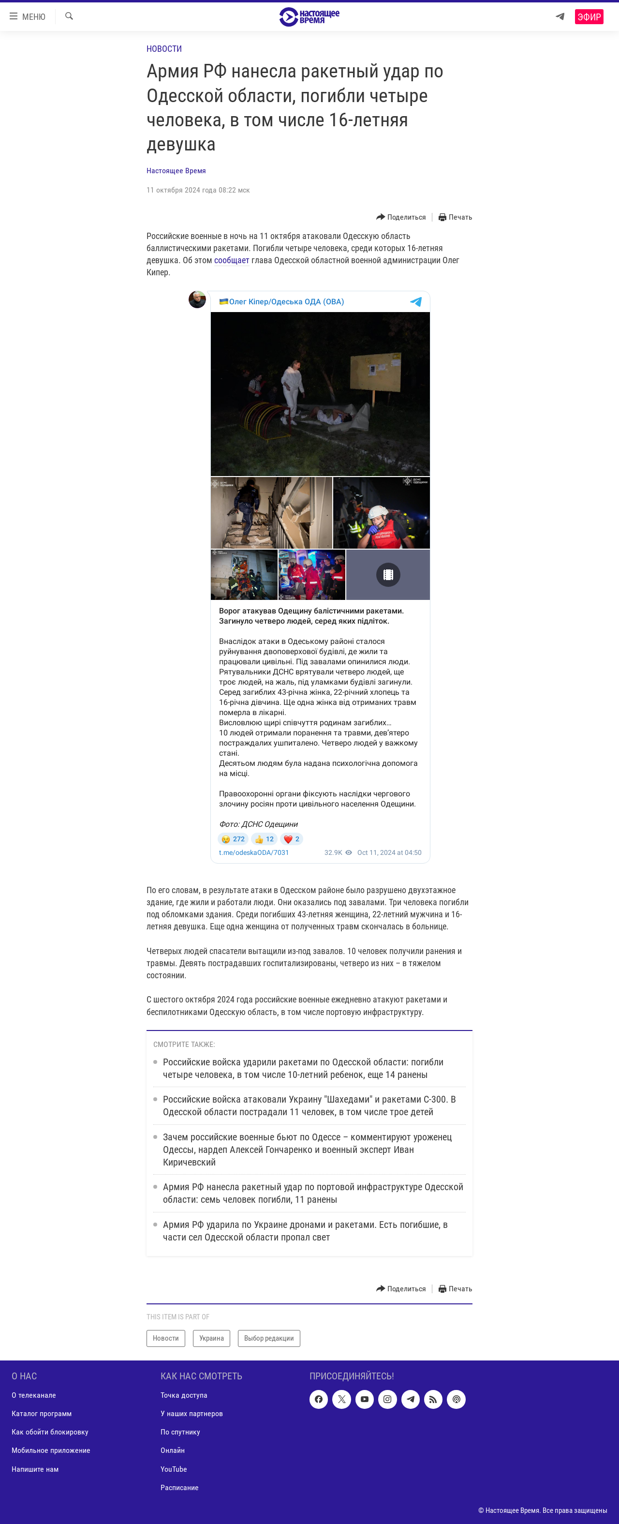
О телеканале (34, 1395)
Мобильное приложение (51, 1450)
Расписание (180, 1487)
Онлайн (173, 1450)
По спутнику (180, 1431)
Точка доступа (184, 1395)
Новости (164, 49)
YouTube (174, 1468)
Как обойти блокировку (50, 1431)
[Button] (401, 217)
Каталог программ (42, 1413)
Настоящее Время (176, 170)
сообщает (232, 260)
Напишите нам (35, 1468)
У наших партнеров (192, 1413)
